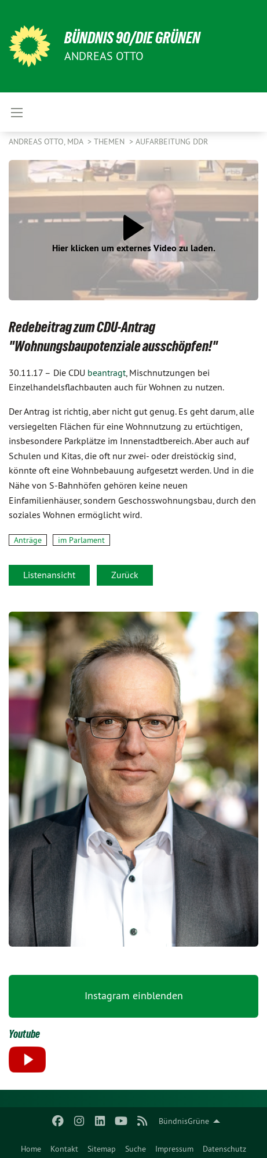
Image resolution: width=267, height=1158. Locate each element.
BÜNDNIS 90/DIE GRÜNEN (132, 38)
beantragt (106, 372)
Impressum (174, 1149)
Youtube (24, 1033)
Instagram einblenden (134, 995)
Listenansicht (49, 574)
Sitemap (101, 1149)
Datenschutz (224, 1149)
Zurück (124, 574)
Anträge (28, 540)
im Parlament (81, 540)
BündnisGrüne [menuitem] (184, 1121)
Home (31, 1149)
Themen (110, 141)
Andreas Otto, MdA (47, 141)
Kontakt (64, 1149)
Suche (135, 1149)
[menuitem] (31, 1146)
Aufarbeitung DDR (172, 141)
